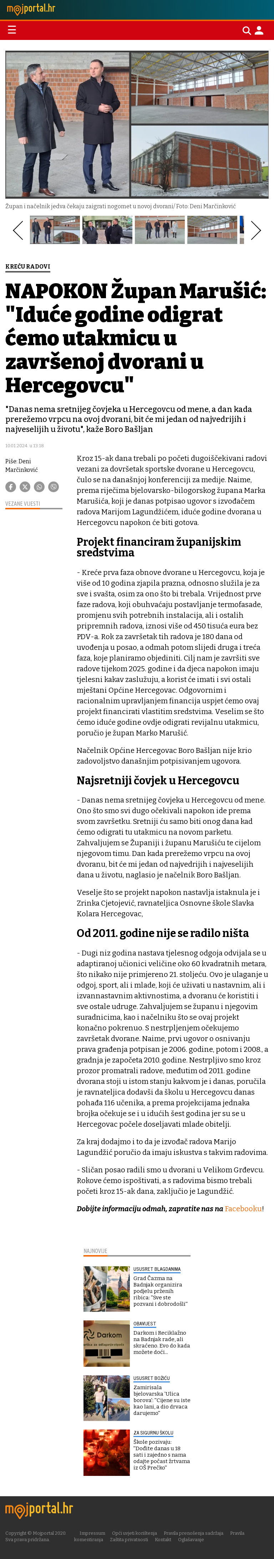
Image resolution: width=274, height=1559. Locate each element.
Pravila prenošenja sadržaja (194, 1532)
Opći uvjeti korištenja (134, 1532)
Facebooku (243, 1208)
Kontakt (163, 1539)
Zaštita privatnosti (129, 1539)
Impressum (93, 1532)
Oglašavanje (191, 1539)
